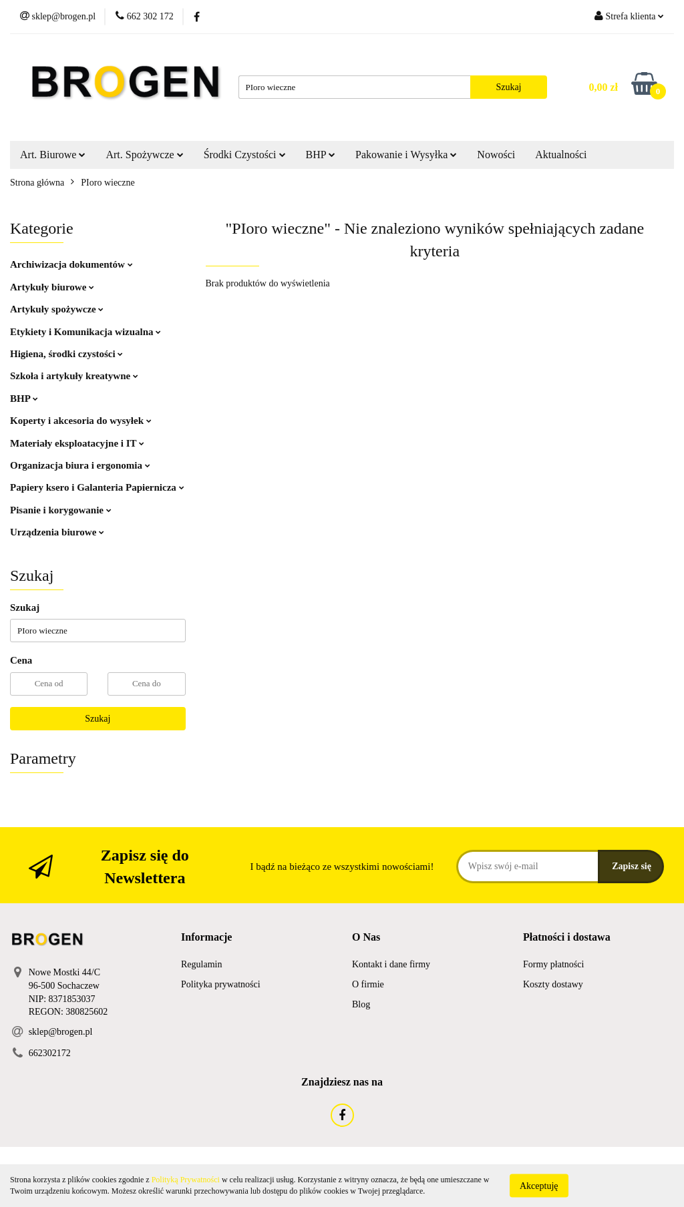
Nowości (496, 154)
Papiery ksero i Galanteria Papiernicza (97, 487)
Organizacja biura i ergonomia (80, 465)
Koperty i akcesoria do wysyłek (81, 420)
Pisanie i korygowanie (61, 510)
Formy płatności (553, 964)
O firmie (368, 984)
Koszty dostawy (553, 984)
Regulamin (201, 964)
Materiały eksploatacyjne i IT (77, 443)
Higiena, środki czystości (66, 353)
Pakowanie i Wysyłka (406, 154)
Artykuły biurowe (52, 287)
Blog (361, 1004)
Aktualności (560, 154)
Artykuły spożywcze (57, 309)
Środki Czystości (245, 154)
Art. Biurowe (53, 154)
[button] (206, 937)
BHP (321, 154)
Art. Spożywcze (144, 154)
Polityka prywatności (221, 984)
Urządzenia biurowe (57, 532)
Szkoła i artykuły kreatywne (74, 376)
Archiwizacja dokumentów (71, 264)
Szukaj (97, 719)
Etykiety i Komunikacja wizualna (85, 331)
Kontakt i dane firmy (391, 964)
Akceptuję (539, 1185)
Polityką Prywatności (186, 1179)
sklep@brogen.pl (61, 1032)
